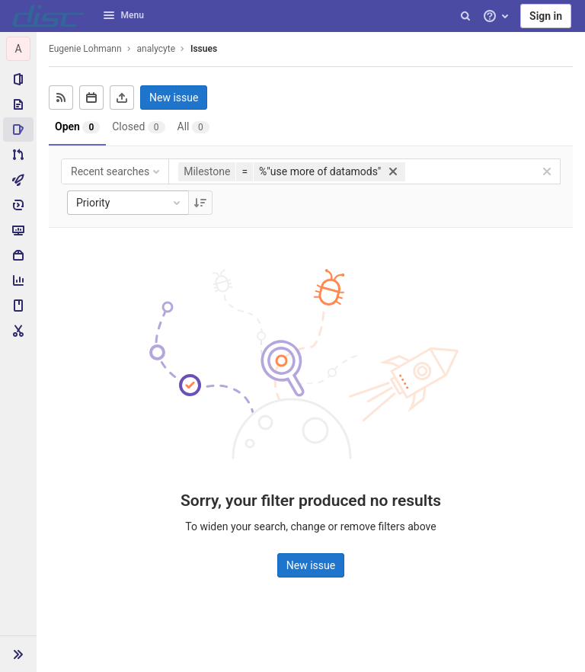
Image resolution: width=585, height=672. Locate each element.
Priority (129, 203)
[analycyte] (18, 49)
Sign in (545, 16)
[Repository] (18, 104)
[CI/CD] (18, 180)
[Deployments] (18, 205)
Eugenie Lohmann (85, 48)
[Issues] (18, 129)
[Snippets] (18, 330)
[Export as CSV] (122, 97)
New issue (173, 97)
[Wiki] (18, 305)
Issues (203, 48)
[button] (18, 653)
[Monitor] (18, 230)
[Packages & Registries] (18, 255)
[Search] (465, 16)
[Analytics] (18, 280)
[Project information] (18, 79)
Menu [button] (123, 15)
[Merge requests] (18, 154)
